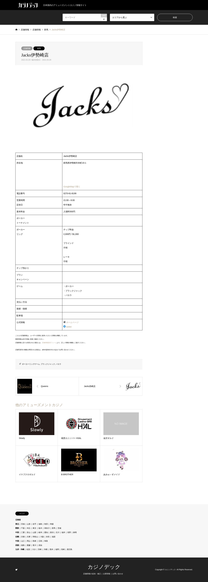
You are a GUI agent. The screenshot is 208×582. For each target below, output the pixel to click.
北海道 (18, 520)
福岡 (57, 549)
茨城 (59, 528)
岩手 (34, 524)
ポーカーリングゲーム (31, 364)
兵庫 (28, 537)
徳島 (23, 545)
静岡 (75, 532)
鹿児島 (69, 549)
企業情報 (106, 574)
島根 (34, 541)
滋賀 (53, 537)
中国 (17, 541)
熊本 (51, 549)
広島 (40, 541)
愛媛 (28, 545)
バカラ (58, 364)
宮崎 (40, 549)
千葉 (23, 528)
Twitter (16, 570)
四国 (17, 545)
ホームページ (72, 322)
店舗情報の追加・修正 (92, 574)
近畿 (17, 537)
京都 (23, 537)
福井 (63, 532)
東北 (17, 524)
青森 (52, 524)
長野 (69, 532)
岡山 (28, 541)
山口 (23, 541)
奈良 (48, 537)
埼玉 (28, 528)
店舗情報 (26, 48)
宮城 (23, 524)
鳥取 (46, 541)
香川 (34, 545)
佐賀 (28, 549)
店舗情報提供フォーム (49, 342)
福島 (40, 524)
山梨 (34, 532)
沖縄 (45, 549)
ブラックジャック (48, 364)
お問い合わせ (117, 574)
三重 (23, 532)
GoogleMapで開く (71, 186)
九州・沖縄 (19, 549)
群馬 (39, 48)
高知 (40, 545)
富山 (28, 532)
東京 (34, 528)
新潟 (52, 532)
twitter (69, 327)
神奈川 (47, 528)
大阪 (42, 537)
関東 (17, 528)
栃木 (40, 528)
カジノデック (104, 567)
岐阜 (40, 532)
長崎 (63, 549)
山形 (28, 524)
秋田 (46, 524)
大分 (34, 549)
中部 (17, 532)
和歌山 (35, 537)
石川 (57, 532)
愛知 (46, 532)
